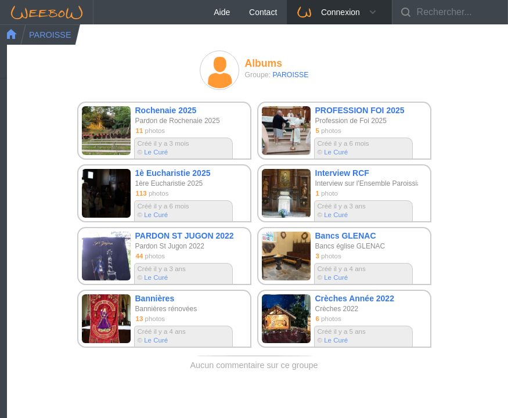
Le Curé (156, 152)
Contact (379, 12)
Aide (338, 12)
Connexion (443, 12)
